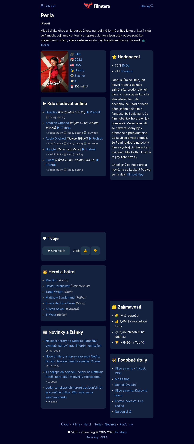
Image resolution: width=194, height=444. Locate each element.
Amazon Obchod (57, 123)
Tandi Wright (54, 292)
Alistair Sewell (55, 309)
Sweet (50, 160)
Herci (87, 424)
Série (97, 424)
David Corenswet (58, 286)
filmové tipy (135, 174)
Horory (79, 70)
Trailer (45, 45)
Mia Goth (52, 280)
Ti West (51, 315)
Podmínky (92, 437)
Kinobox (127, 71)
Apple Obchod (56, 138)
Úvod (65, 424)
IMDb (126, 65)
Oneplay (51, 112)
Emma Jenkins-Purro (60, 303)
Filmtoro (121, 432)
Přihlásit (48, 6)
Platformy (126, 424)
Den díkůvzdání (125, 385)
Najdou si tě (123, 411)
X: (76, 81)
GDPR (103, 437)
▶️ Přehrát (93, 112)
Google (51, 149)
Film (78, 54)
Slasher (80, 75)
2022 (78, 59)
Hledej (147, 6)
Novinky (110, 424)
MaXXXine (122, 379)
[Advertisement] (72, 204)
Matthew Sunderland (60, 297)
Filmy (76, 424)
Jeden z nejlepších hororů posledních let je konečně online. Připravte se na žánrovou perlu (74, 392)
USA (78, 65)
